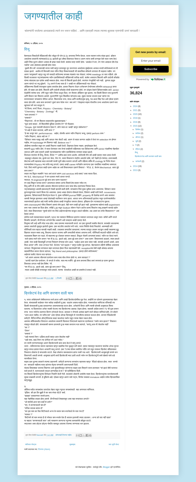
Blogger (106, 467)
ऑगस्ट (138, 137)
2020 (135, 114)
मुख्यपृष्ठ (72, 444)
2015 (135, 126)
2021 (135, 110)
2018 (135, 118)
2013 (135, 170)
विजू (27, 49)
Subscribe (150, 69)
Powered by (150, 79)
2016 (135, 122)
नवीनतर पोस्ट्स (30, 444)
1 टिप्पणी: (59, 278)
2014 (135, 166)
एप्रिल (137, 149)
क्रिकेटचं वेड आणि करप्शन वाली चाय (48, 293)
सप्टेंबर (138, 133)
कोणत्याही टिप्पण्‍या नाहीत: (64, 435)
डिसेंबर (138, 129)
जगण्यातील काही (53, 16)
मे (136, 145)
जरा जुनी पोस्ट (113, 444)
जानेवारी (138, 161)
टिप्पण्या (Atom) (44, 449)
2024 (135, 106)
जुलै (137, 141)
